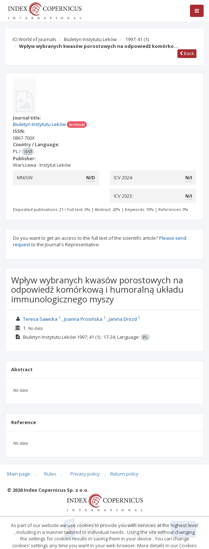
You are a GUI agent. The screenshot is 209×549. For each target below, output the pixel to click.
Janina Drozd (123, 319)
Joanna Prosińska (83, 319)
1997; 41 (137, 39)
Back (187, 53)
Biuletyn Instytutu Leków (90, 39)
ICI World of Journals (34, 39)
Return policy (124, 474)
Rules (50, 474)
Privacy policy (85, 474)
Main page (18, 474)
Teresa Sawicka (40, 319)
